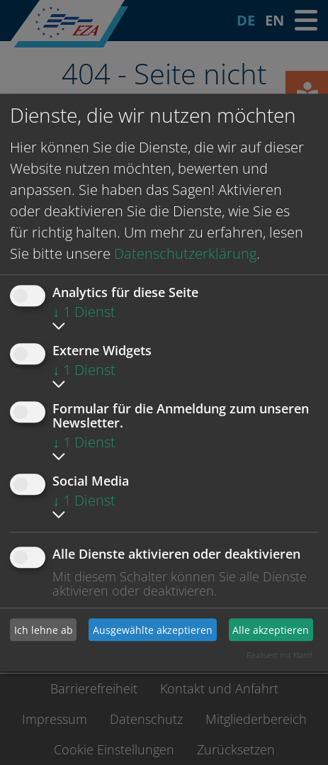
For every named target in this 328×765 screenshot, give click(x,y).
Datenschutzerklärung (185, 253)
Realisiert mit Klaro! (279, 654)
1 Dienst (83, 311)
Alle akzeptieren (270, 630)
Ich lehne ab (43, 630)
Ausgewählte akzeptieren (153, 630)
